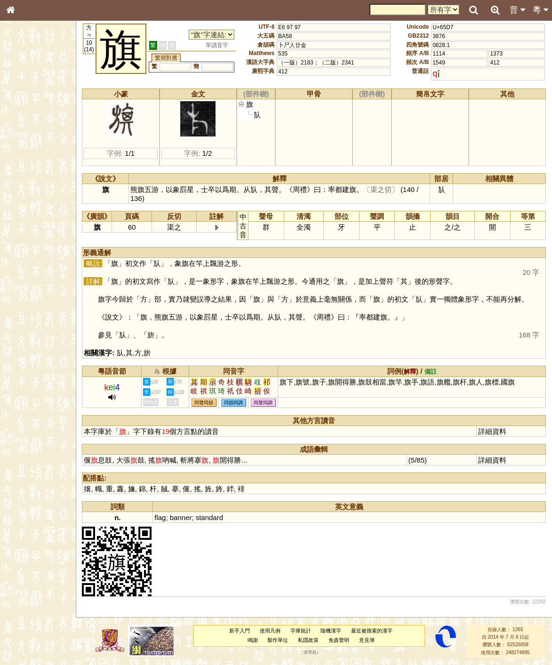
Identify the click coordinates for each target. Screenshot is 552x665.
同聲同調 (268, 402)
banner (186, 517)
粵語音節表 (26, 187)
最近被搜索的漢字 (374, 630)
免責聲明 (341, 640)
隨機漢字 (333, 630)
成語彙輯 (23, 313)
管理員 (312, 652)
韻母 (32, 252)
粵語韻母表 (26, 205)
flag (165, 517)
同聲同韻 (209, 402)
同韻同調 (239, 402)
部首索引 (23, 126)
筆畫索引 (23, 135)
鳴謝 (255, 640)
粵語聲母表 (26, 196)
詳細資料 (493, 431)
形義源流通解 (29, 162)
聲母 (18, 252)
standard (214, 517)
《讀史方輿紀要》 (34, 304)
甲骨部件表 (26, 144)
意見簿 (369, 640)
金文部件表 (26, 153)
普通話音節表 (29, 261)
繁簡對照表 (26, 322)
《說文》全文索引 (34, 295)
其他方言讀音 (29, 270)
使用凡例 (272, 630)
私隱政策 (310, 640)
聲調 (44, 252)
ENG (41, 103)
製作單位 (280, 640)
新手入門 (242, 630)
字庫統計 (303, 630)
